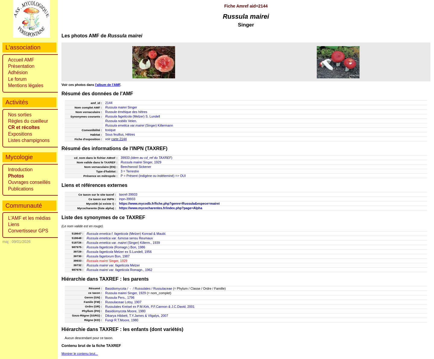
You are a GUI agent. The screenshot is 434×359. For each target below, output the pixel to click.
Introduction (20, 169)
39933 (125, 157)
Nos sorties (20, 114)
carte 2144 (119, 139)
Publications (20, 188)
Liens (13, 224)
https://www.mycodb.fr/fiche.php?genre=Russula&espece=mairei (169, 203)
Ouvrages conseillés (29, 182)
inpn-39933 (127, 199)
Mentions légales (25, 85)
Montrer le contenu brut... (79, 353)
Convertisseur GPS (28, 230)
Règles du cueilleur (28, 121)
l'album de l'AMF (107, 85)
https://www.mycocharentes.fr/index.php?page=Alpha (160, 208)
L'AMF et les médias (29, 218)
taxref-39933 (128, 194)
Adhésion (18, 72)
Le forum (17, 79)
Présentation (21, 66)
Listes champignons (29, 140)
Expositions (20, 134)
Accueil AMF (21, 59)
